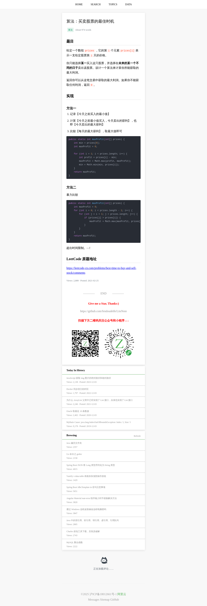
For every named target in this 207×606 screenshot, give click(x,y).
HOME (79, 4)
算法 (70, 30)
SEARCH (96, 4)
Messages (93, 599)
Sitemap (104, 599)
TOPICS (113, 4)
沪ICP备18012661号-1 (103, 594)
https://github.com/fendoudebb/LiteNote (103, 311)
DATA (128, 4)
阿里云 (121, 594)
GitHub (114, 599)
